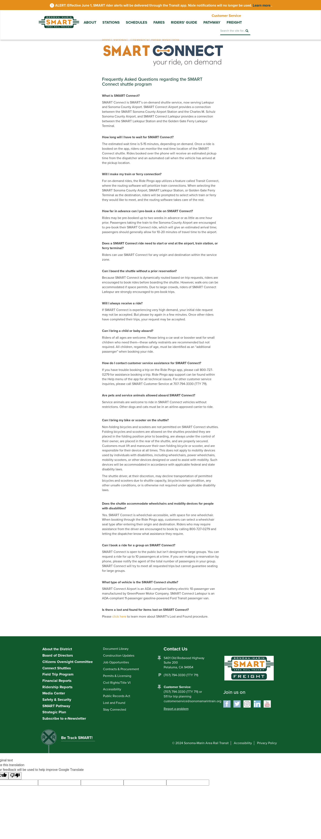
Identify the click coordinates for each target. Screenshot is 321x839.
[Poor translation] (15, 776)
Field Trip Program (57, 674)
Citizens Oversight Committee (67, 661)
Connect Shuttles (56, 668)
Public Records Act (116, 696)
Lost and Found (114, 703)
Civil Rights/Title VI (117, 683)
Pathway (211, 22)
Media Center (53, 693)
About (90, 22)
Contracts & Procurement (121, 669)
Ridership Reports (57, 687)
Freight (234, 22)
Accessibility (112, 689)
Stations (111, 22)
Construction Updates (118, 656)
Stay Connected (114, 710)
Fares (159, 22)
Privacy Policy (267, 743)
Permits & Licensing (117, 676)
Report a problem (176, 709)
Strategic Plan (54, 712)
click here (119, 617)
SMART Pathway (56, 706)
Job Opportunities (116, 662)
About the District (57, 649)
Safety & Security (56, 699)
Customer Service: (177, 687)
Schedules (136, 22)
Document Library (116, 649)
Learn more (262, 5)
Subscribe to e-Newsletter (64, 718)
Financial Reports (57, 680)
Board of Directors (57, 655)
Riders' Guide (184, 22)
